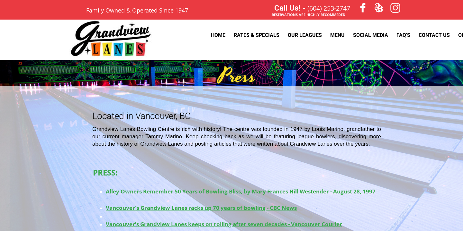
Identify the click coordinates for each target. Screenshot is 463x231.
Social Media (370, 35)
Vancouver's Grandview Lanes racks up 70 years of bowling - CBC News (201, 207)
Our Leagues (305, 35)
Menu (337, 35)
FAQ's (403, 35)
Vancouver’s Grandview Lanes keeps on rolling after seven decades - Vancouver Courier (224, 224)
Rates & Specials (256, 35)
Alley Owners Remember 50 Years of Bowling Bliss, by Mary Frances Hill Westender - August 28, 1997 (241, 191)
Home (218, 35)
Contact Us (434, 35)
